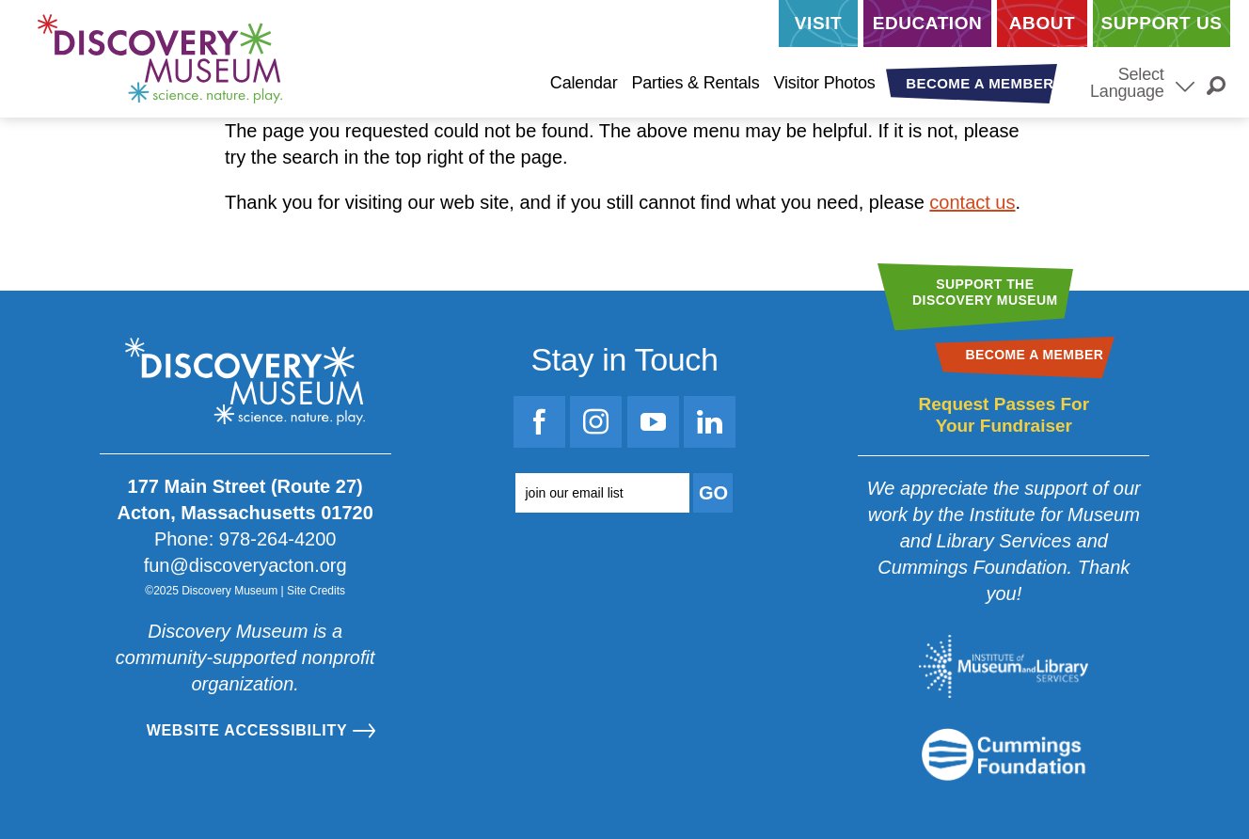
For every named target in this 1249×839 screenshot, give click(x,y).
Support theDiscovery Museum (985, 292)
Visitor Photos (824, 82)
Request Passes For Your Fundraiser (1003, 414)
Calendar (584, 82)
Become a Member (979, 83)
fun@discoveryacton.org (245, 565)
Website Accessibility (247, 730)
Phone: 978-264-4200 (245, 539)
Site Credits (316, 590)
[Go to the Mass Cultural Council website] (1003, 754)
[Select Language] (1185, 84)
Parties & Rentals (695, 82)
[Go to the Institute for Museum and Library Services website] (1003, 666)
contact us (972, 202)
